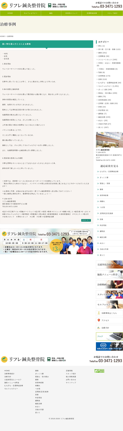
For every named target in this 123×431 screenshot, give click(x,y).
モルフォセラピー (105, 86)
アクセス (105, 320)
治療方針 (105, 328)
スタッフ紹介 (71, 374)
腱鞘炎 (100, 114)
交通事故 (101, 56)
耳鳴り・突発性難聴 (107, 69)
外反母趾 (101, 110)
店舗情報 (69, 371)
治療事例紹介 (9, 374)
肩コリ (100, 127)
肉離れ (102, 201)
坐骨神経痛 (102, 100)
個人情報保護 (71, 376)
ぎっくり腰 (102, 89)
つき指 (102, 207)
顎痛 (100, 72)
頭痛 (100, 79)
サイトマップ (71, 382)
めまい (100, 120)
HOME (2, 36)
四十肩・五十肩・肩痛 (106, 49)
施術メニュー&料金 (11, 382)
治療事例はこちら (109, 313)
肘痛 (100, 107)
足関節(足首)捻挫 (106, 213)
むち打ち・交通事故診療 (107, 83)
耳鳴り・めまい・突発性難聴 (109, 63)
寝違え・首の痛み (105, 93)
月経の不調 (102, 124)
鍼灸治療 (101, 117)
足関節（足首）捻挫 (106, 103)
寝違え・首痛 (105, 183)
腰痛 (100, 53)
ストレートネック (105, 59)
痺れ (100, 46)
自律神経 (101, 76)
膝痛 (100, 96)
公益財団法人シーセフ (12, 379)
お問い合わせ (71, 379)
